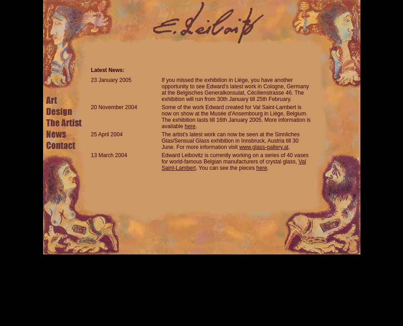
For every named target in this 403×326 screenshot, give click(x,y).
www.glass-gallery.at (263, 147)
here (190, 126)
